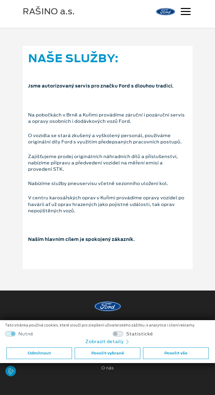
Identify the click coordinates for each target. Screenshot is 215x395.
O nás (107, 368)
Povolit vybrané (107, 353)
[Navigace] (185, 12)
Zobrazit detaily (107, 341)
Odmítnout (39, 353)
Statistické (139, 334)
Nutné (25, 334)
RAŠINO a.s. (49, 11)
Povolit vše (175, 353)
